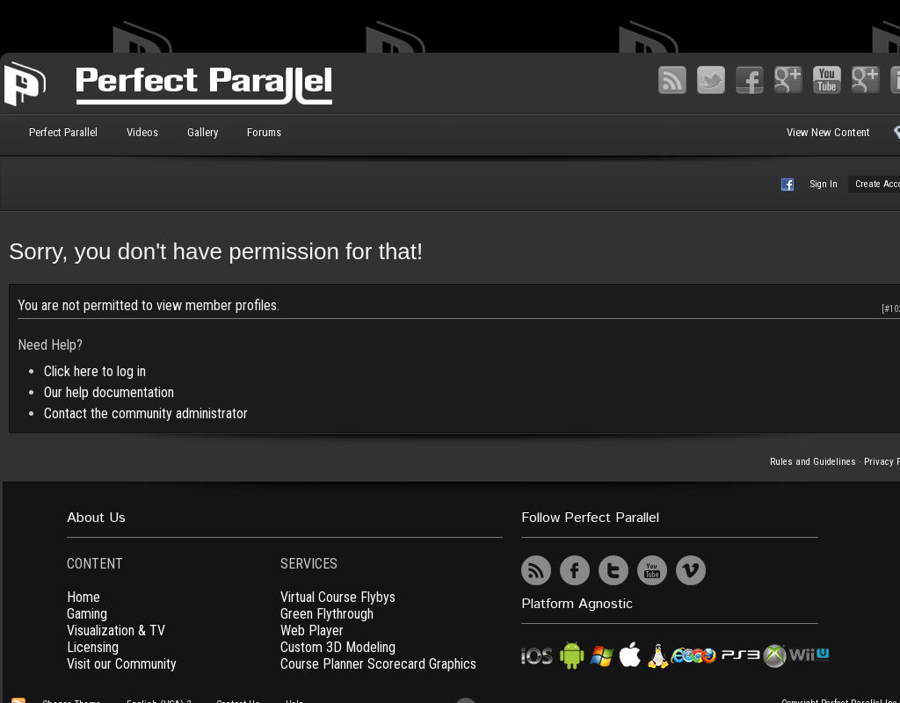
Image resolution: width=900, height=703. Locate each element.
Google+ (788, 80)
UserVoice (729, 570)
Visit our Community (122, 664)
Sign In (824, 184)
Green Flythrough (327, 613)
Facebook (750, 80)
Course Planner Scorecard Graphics (378, 664)
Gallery (202, 132)
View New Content (828, 132)
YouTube (827, 80)
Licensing (93, 647)
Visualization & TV (116, 630)
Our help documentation (109, 392)
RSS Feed (672, 80)
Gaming (87, 613)
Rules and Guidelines (813, 461)
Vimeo (866, 80)
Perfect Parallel (63, 132)
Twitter (711, 80)
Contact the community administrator (146, 413)
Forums (264, 132)
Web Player (312, 630)
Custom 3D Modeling (338, 647)
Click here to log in (95, 371)
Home (83, 597)
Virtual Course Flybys (338, 597)
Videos (142, 132)
